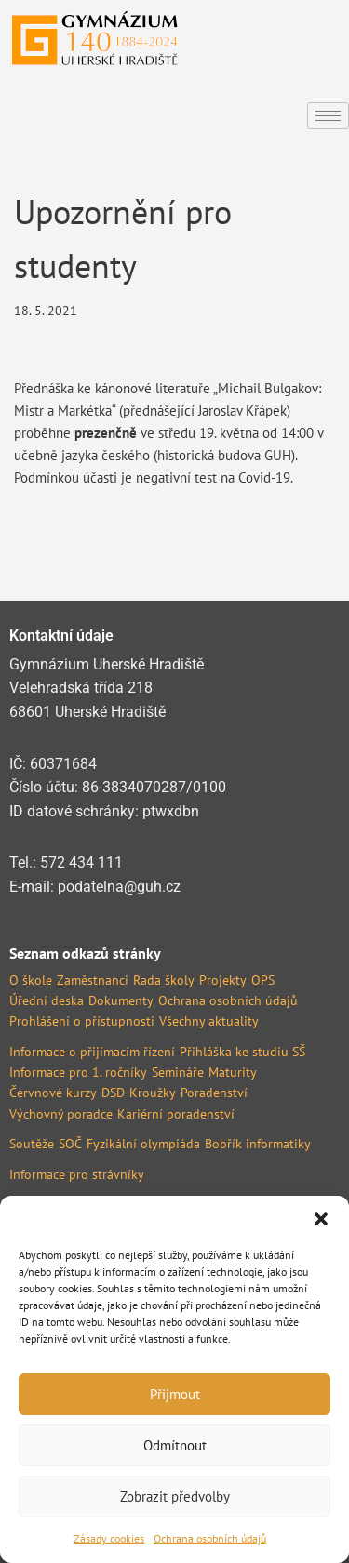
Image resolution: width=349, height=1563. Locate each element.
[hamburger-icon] (328, 115)
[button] (321, 1219)
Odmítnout (175, 1445)
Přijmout (175, 1394)
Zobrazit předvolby (175, 1496)
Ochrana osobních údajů (210, 1538)
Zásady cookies (109, 1538)
